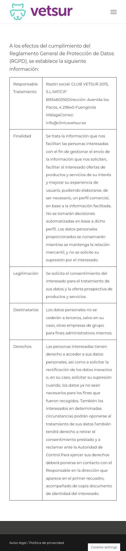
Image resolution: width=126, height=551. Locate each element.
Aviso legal (17, 543)
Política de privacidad (46, 543)
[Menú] (113, 12)
